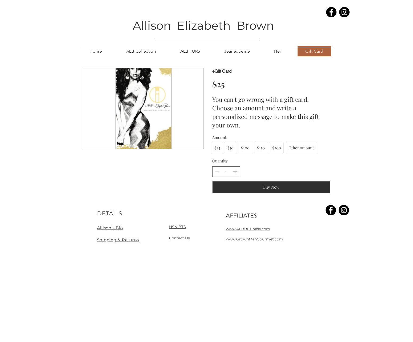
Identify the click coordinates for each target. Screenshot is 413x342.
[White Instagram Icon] (218, 337)
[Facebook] (331, 12)
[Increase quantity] (235, 172)
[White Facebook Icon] (195, 337)
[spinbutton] (226, 171)
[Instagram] (344, 12)
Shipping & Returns (118, 239)
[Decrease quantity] (217, 172)
